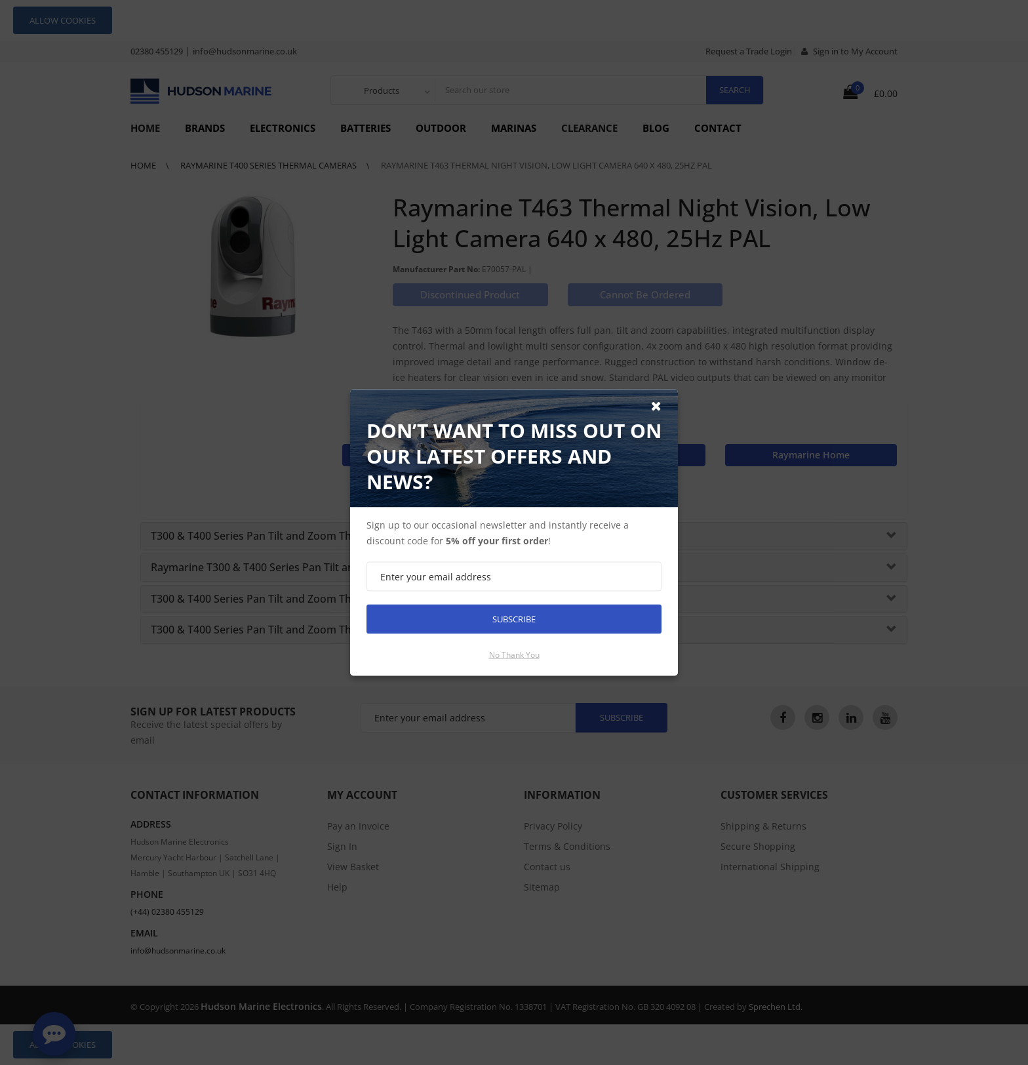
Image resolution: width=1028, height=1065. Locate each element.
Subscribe (514, 619)
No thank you (514, 654)
